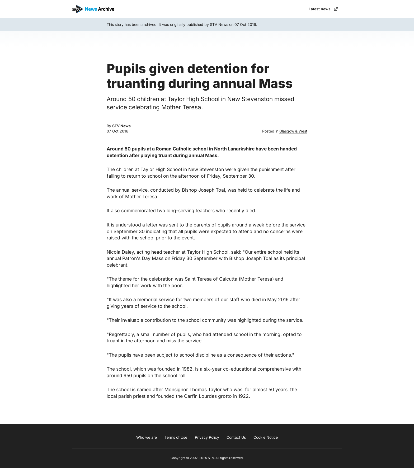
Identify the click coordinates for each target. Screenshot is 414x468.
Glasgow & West (293, 131)
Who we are (146, 437)
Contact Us (236, 437)
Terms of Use (175, 437)
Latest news (323, 9)
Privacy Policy (207, 437)
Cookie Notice (265, 437)
